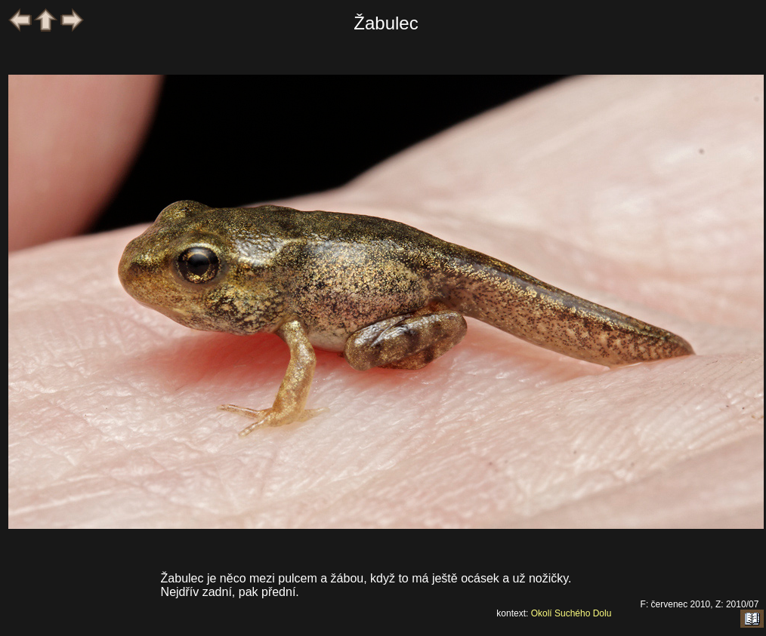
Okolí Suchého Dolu (571, 613)
